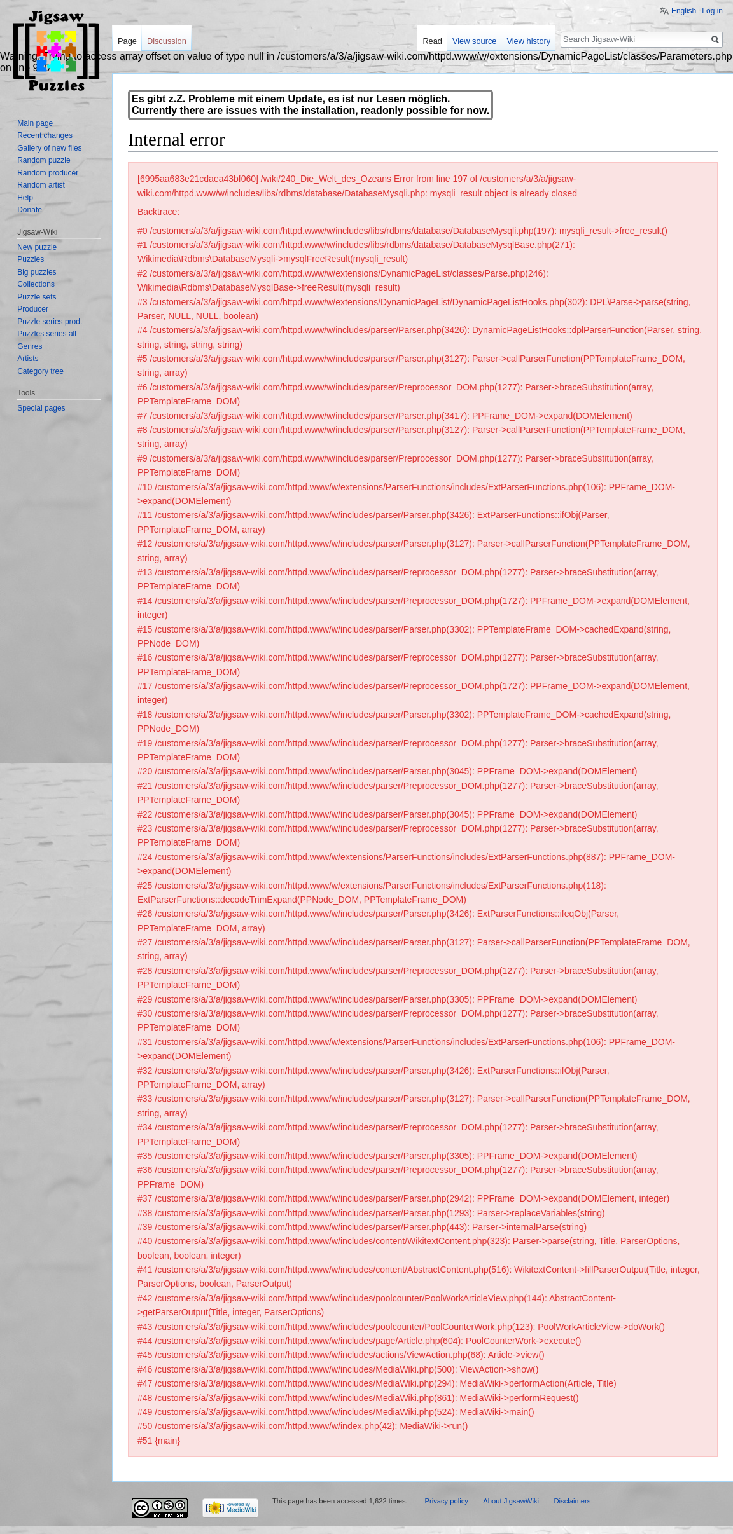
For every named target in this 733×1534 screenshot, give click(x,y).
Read (432, 41)
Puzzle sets (36, 296)
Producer (32, 309)
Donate (29, 209)
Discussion (166, 41)
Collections (36, 284)
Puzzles (30, 259)
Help (25, 197)
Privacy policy (446, 1501)
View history (528, 41)
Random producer (47, 172)
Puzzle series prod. (49, 321)
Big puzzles (36, 272)
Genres (29, 346)
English (683, 10)
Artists (27, 358)
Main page (35, 123)
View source (474, 41)
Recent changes (45, 135)
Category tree (40, 371)
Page (127, 41)
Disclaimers (572, 1501)
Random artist (41, 185)
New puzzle (37, 247)
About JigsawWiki (511, 1501)
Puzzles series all (46, 333)
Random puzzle (43, 160)
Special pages (41, 408)
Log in (712, 10)
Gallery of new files (49, 148)
